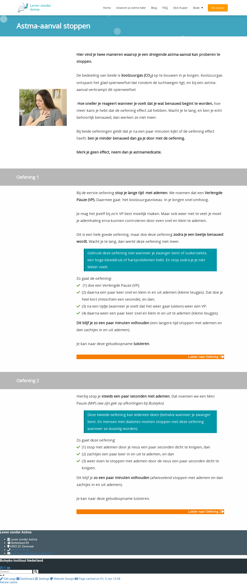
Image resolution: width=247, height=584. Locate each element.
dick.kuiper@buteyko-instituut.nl (32, 553)
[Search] (35, 572)
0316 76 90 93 (20, 550)
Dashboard (25, 579)
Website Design (62, 579)
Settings (42, 579)
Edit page (8, 579)
